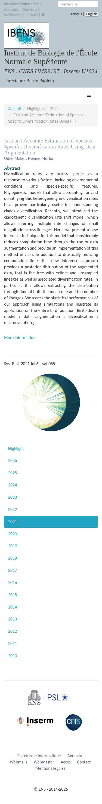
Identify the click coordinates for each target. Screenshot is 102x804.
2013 (12, 619)
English (91, 14)
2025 (12, 472)
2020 (12, 533)
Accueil (14, 108)
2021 (12, 521)
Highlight (16, 448)
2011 (12, 643)
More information (20, 337)
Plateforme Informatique (23, 4)
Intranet (32, 15)
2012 (12, 631)
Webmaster (13, 15)
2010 (12, 655)
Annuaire (11, 9)
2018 (12, 558)
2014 (12, 607)
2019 (12, 545)
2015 (12, 594)
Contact (84, 762)
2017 (12, 570)
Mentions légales (50, 768)
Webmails (29, 9)
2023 (12, 497)
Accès (66, 762)
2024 (12, 485)
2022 (12, 509)
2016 (12, 582)
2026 (12, 460)
